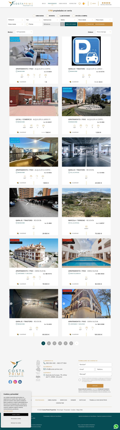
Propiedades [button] (52, 3)
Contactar (72, 3)
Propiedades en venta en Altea (34, 426)
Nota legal (60, 410)
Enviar (95, 385)
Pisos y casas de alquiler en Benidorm (86, 424)
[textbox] (14, 20)
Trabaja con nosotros (98, 400)
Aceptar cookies (16, 414)
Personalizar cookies (16, 418)
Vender (73, 400)
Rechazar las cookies (16, 423)
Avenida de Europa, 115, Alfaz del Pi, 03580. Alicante (56, 376)
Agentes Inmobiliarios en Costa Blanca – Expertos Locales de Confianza (95, 416)
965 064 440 (50, 363)
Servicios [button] (63, 400)
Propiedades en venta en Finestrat (86, 426)
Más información (8, 411)
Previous (11, 51)
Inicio (44, 3)
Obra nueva (63, 3)
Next (56, 51)
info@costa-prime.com (54, 369)
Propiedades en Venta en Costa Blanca (52, 416)
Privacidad (67, 410)
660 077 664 (61, 363)
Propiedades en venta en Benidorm (34, 424)
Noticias (82, 400)
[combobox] (16, 19)
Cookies (73, 410)
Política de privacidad (99, 379)
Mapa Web (79, 410)
